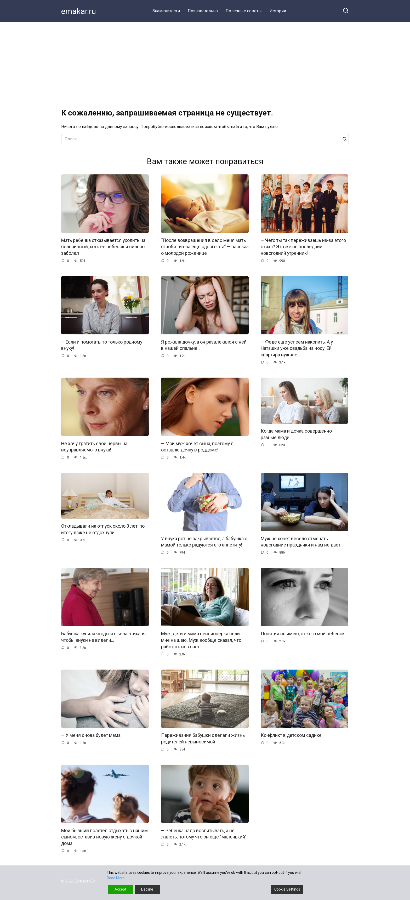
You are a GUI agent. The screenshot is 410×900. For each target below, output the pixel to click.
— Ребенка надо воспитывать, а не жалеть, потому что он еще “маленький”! (204, 834)
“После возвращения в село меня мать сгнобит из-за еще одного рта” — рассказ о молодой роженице (205, 247)
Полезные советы (244, 10)
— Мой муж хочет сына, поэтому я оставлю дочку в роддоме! (197, 447)
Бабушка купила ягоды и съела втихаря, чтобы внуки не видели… (103, 637)
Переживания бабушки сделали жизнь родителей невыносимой (203, 739)
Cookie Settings (287, 889)
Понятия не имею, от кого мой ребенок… (304, 634)
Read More (116, 878)
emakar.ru (78, 11)
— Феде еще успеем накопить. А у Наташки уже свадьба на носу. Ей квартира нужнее (297, 348)
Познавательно (203, 10)
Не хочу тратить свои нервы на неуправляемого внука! (94, 447)
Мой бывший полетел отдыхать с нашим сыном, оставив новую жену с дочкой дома (104, 838)
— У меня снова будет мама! (91, 735)
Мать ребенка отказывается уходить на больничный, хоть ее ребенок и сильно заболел (103, 247)
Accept (120, 889)
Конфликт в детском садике (291, 735)
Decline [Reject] (147, 889)
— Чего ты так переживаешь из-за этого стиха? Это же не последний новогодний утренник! (303, 247)
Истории (278, 10)
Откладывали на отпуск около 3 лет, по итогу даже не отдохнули (103, 529)
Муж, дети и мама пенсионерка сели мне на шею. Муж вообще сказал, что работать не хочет (201, 641)
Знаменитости (166, 10)
